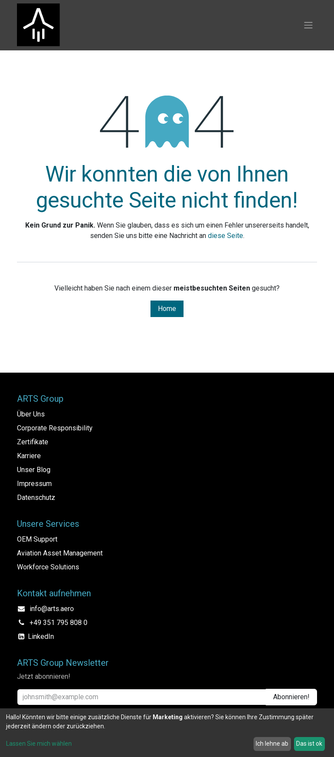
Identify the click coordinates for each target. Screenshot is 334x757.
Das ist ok (309, 743)
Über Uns (31, 414)
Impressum (34, 483)
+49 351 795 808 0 (58, 622)
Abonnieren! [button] (291, 697)
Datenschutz (36, 497)
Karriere (29, 456)
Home (167, 308)
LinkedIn (41, 636)
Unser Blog (33, 470)
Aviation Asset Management (60, 553)
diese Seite (225, 235)
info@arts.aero (52, 609)
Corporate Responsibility (55, 428)
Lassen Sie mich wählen (39, 743)
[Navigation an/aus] (308, 25)
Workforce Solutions (48, 567)
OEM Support (37, 539)
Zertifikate (32, 442)
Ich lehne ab (272, 743)
